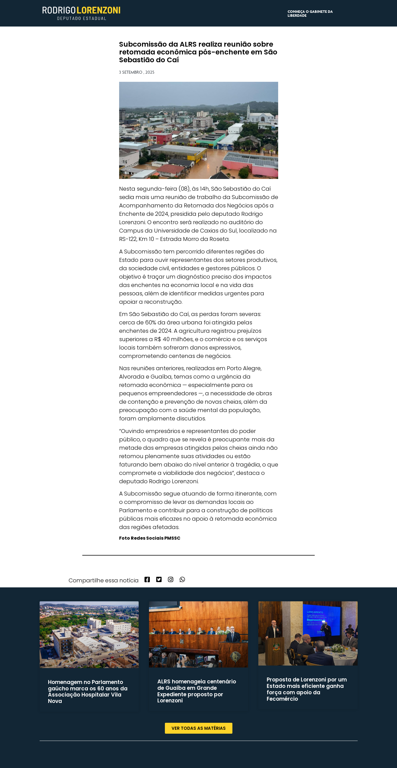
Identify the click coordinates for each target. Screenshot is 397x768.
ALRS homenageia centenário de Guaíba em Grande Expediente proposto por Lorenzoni (196, 691)
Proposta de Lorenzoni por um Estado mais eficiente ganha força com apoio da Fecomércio (307, 689)
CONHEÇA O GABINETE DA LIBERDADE (310, 13)
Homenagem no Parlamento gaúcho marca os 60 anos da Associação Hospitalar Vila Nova (87, 691)
